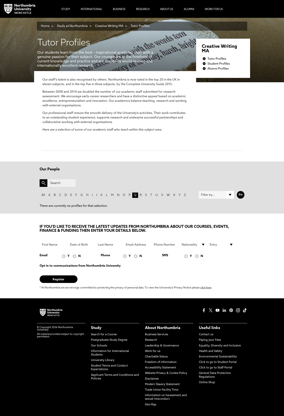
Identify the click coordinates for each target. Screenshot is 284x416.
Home (45, 26)
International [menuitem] (91, 9)
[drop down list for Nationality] (193, 244)
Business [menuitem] (119, 9)
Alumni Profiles (218, 68)
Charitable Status (156, 356)
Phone (105, 255)
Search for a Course (104, 334)
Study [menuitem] (65, 9)
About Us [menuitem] (166, 9)
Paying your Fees (210, 340)
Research (151, 340)
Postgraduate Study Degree (109, 340)
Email (43, 255)
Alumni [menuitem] (189, 9)
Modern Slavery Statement (162, 384)
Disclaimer (152, 379)
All (43, 195)
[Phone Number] (165, 244)
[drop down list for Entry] (221, 244)
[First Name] (53, 244)
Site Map (150, 404)
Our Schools (99, 345)
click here (205, 287)
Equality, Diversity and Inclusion (220, 345)
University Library (102, 360)
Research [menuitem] (142, 9)
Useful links (209, 328)
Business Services (156, 334)
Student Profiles (218, 63)
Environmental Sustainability (218, 356)
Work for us (152, 351)
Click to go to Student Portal (218, 362)
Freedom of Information (161, 362)
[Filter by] (216, 195)
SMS (165, 255)
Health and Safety (210, 351)
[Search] (61, 183)
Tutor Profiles (140, 26)
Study (96, 328)
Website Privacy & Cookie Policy (166, 373)
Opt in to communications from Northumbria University (80, 265)
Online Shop (207, 382)
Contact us (206, 334)
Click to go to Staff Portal (215, 367)
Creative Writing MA (109, 26)
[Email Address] (137, 244)
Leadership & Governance (162, 345)
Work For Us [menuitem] (214, 9)
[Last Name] (109, 244)
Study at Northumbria (72, 26)
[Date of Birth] (81, 244)
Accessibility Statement (160, 367)
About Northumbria (162, 328)
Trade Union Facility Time (161, 390)
